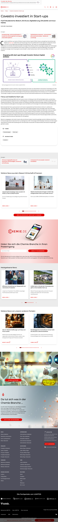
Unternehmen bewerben (25, 440)
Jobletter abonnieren (25, 464)
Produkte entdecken (5, 448)
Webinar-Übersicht (5, 466)
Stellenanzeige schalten (25, 466)
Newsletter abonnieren (37, 250)
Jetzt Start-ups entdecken (11, 419)
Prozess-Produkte (5, 452)
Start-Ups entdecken (24, 436)
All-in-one (22, 485)
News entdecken (4, 434)
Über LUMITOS (15, 510)
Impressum (3, 514)
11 (34, 347)
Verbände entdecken (24, 438)
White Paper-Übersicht (25, 457)
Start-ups (11, 42)
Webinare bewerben (5, 464)
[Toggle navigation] (56, 7)
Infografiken (3, 476)
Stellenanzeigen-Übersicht (26, 468)
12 (35, 347)
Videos (2, 480)
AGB (9, 514)
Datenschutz (15, 514)
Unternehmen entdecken (25, 434)
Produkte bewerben (5, 454)
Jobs (21, 480)
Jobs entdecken (23, 462)
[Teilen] (48, 7)
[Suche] (45, 7)
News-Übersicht (4, 440)
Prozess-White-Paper (25, 452)
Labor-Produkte (4, 450)
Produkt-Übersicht (5, 457)
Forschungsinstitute (5, 478)
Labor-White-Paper (24, 450)
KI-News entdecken (13, 380)
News (21, 474)
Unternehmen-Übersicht (25, 442)
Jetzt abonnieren (49, 444)
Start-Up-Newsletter (5, 438)
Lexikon (2, 474)
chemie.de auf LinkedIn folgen (50, 447)
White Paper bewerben (25, 454)
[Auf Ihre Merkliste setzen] (53, 7)
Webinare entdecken (5, 462)
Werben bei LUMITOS (5, 510)
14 (38, 347)
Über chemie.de (24, 510)
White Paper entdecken (25, 448)
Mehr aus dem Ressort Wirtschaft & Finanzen (29, 215)
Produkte (22, 476)
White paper (23, 478)
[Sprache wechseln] (50, 7)
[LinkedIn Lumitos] (56, 514)
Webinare (22, 482)
